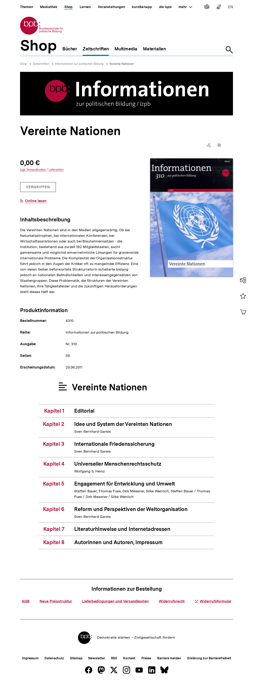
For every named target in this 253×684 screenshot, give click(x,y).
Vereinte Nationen (121, 63)
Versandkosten (33, 169)
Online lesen (36, 201)
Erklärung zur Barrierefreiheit (209, 658)
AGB (25, 601)
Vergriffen (38, 188)
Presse (146, 658)
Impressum (30, 658)
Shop (23, 63)
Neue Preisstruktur (55, 601)
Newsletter (96, 658)
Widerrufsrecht (172, 601)
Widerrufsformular (213, 601)
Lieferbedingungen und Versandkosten (115, 601)
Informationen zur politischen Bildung (79, 63)
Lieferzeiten (56, 169)
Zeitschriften (41, 63)
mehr (185, 7)
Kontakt (129, 658)
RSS (114, 658)
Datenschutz (54, 658)
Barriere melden (169, 658)
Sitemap (76, 658)
